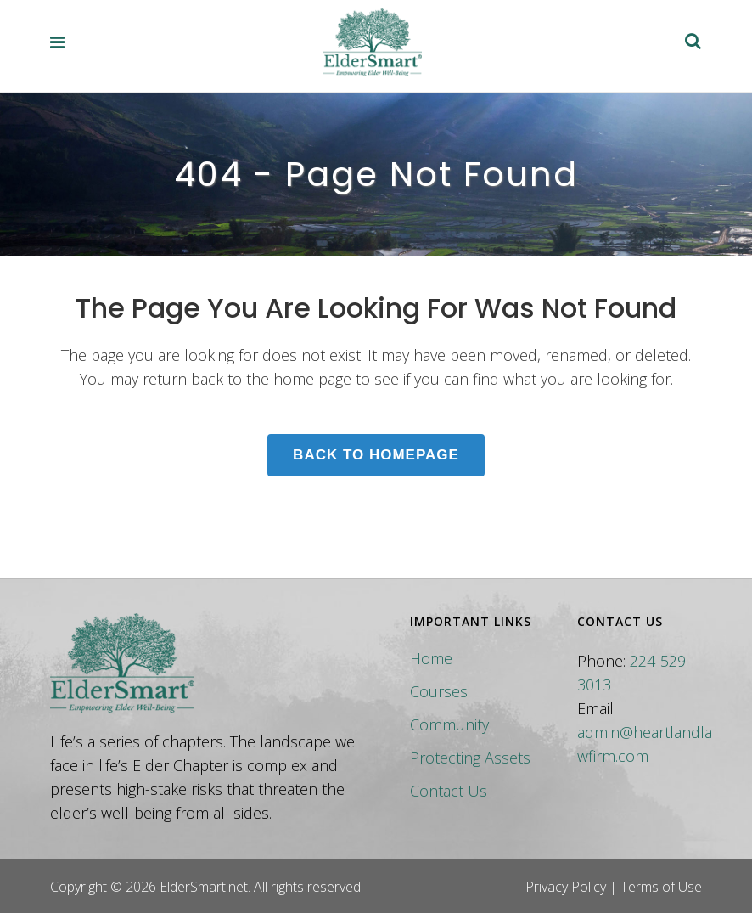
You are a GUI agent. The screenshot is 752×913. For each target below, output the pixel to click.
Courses (439, 691)
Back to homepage (376, 455)
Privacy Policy (565, 886)
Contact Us (448, 790)
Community (449, 724)
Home (431, 658)
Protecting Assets (470, 757)
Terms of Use (661, 886)
